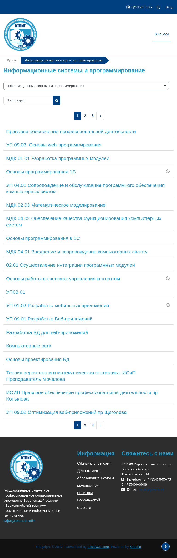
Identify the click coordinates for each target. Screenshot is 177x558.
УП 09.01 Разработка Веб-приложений (49, 318)
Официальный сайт (19, 521)
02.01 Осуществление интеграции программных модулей (70, 265)
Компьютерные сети (28, 345)
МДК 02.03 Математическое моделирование (56, 205)
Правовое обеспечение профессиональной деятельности (71, 131)
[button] (139, 7)
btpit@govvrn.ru (151, 489)
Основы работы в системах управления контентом (63, 278)
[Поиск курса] (28, 100)
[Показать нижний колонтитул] (165, 546)
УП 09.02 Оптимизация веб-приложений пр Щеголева (66, 412)
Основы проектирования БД (37, 359)
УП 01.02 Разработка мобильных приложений (57, 305)
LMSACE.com (98, 547)
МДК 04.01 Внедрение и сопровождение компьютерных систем (77, 251)
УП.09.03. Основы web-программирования (53, 144)
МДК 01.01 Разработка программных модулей (57, 158)
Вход (169, 7)
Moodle (135, 547)
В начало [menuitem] (162, 34)
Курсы (12, 60)
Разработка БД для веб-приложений (47, 332)
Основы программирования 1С (41, 171)
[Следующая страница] (100, 116)
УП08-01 (15, 292)
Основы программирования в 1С (43, 238)
